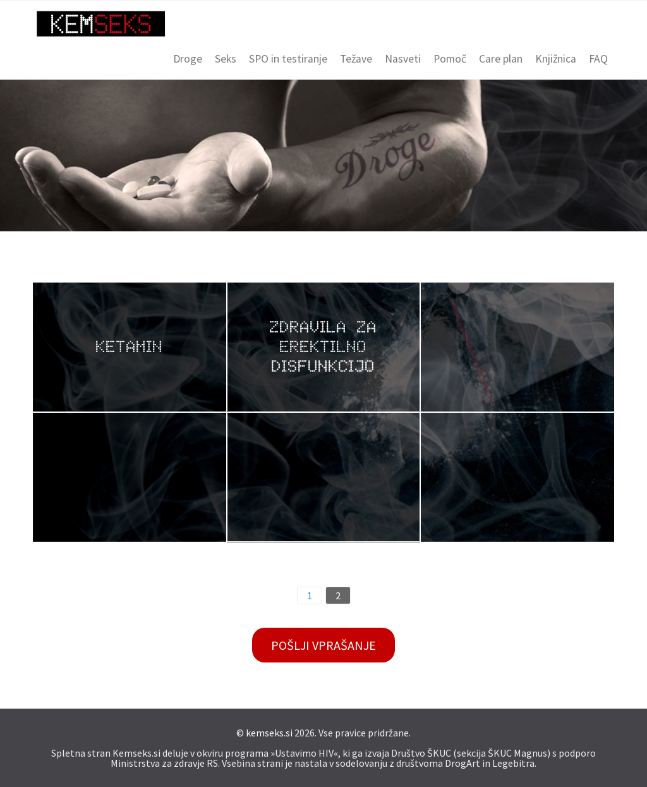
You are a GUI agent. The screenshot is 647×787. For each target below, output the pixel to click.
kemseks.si (269, 732)
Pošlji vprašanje (323, 645)
